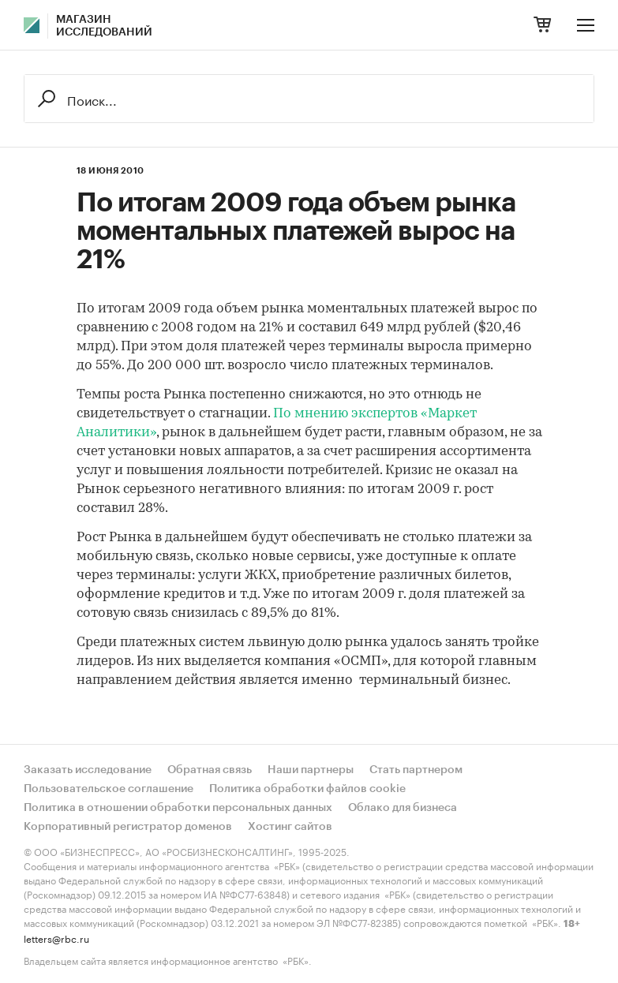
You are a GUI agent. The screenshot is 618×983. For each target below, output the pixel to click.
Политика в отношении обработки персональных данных (178, 807)
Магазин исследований (104, 26)
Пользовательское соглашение (108, 788)
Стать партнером (416, 770)
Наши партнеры (311, 770)
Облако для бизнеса (402, 807)
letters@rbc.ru (56, 937)
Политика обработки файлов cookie (307, 788)
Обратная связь (209, 770)
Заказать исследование (88, 770)
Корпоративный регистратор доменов (128, 826)
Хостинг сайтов (290, 826)
